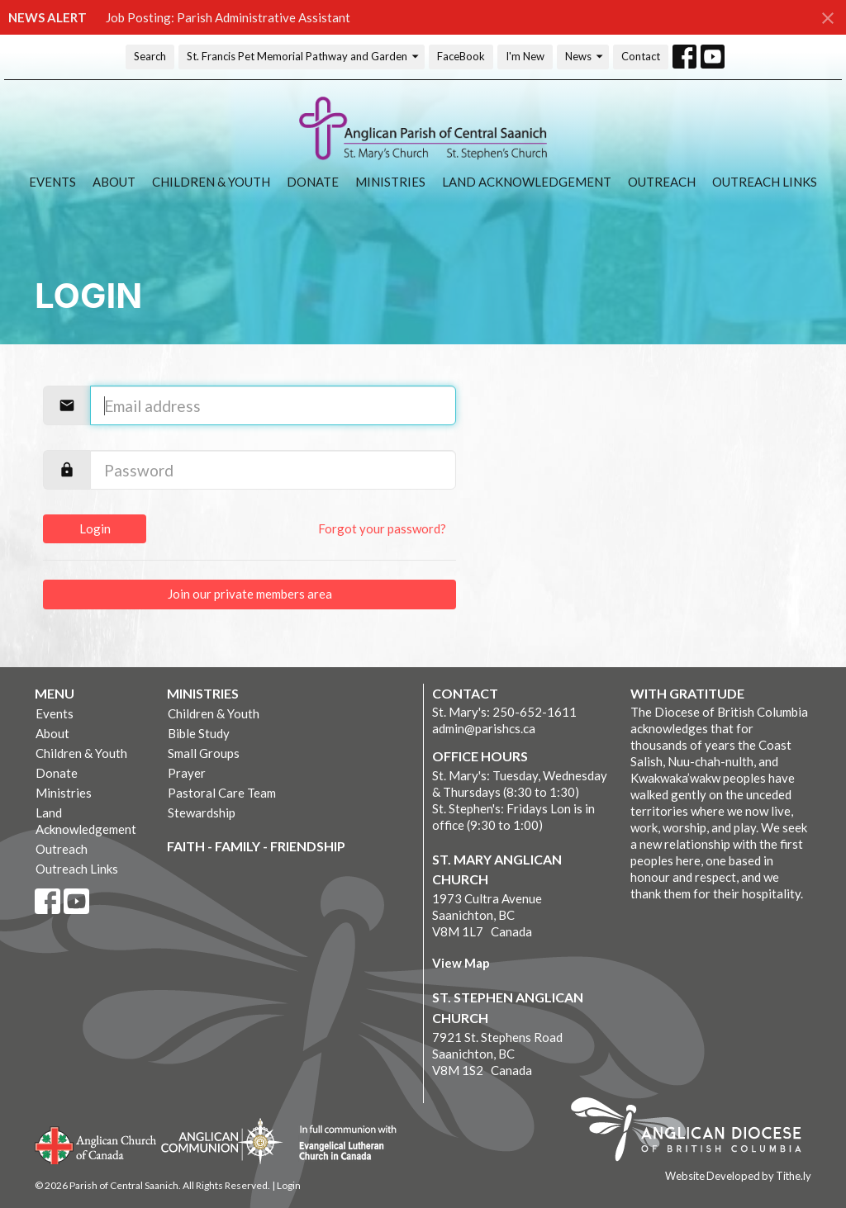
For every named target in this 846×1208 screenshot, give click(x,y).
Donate (313, 181)
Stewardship (201, 812)
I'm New (525, 56)
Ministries (390, 181)
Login (95, 528)
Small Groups (204, 753)
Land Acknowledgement (526, 181)
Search (150, 56)
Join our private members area (250, 593)
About (114, 181)
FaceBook (461, 56)
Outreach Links (764, 181)
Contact (640, 56)
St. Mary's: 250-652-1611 (504, 711)
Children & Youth (211, 181)
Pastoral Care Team (222, 792)
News (585, 57)
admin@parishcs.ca (483, 728)
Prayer (187, 772)
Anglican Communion (221, 1140)
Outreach (662, 181)
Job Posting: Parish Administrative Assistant (228, 17)
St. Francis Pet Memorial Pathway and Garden (304, 57)
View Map (461, 962)
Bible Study (199, 733)
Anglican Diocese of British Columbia (694, 1132)
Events (52, 181)
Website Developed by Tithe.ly (738, 1175)
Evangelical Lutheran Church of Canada (341, 1143)
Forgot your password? (382, 528)
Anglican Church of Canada (96, 1143)
